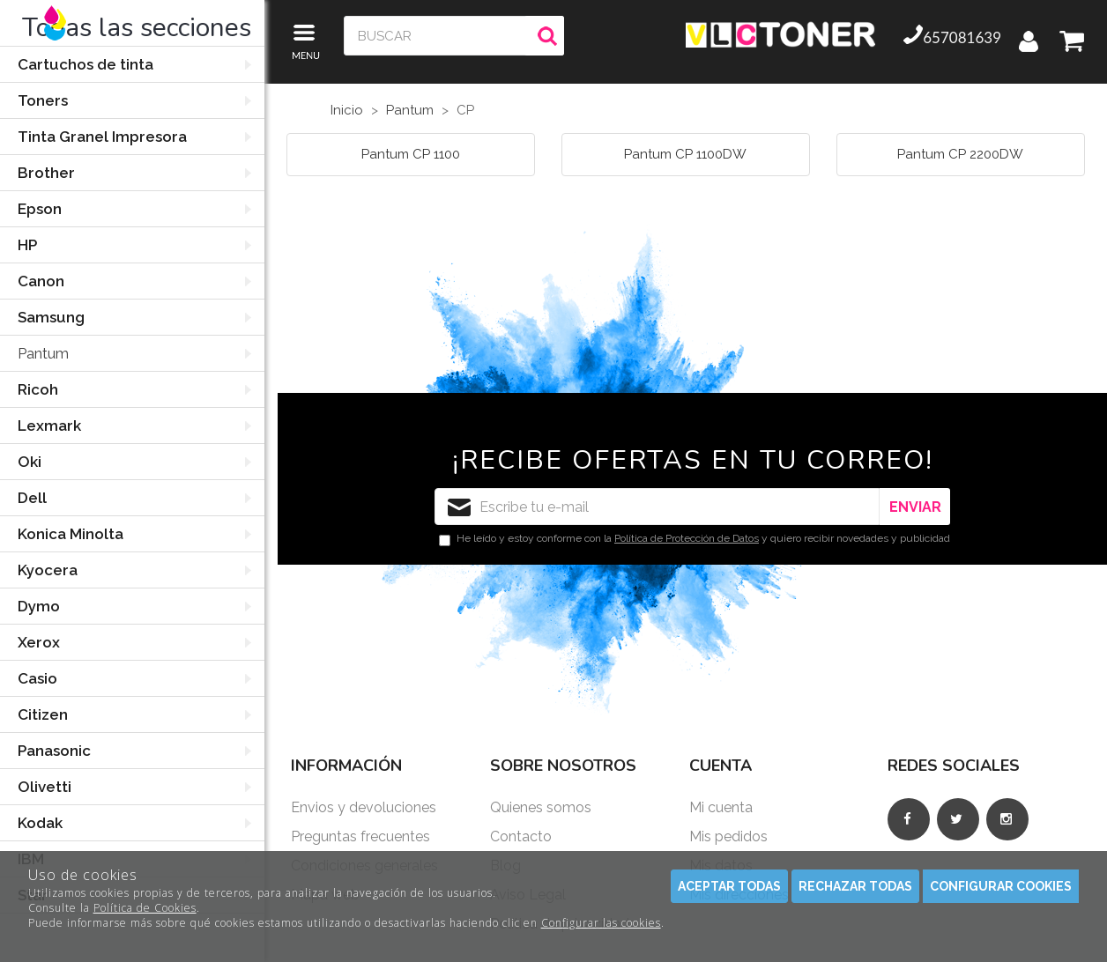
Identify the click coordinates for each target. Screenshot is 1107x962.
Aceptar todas (729, 886)
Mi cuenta (721, 807)
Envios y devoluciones (363, 807)
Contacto (521, 836)
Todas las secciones (136, 28)
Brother (46, 172)
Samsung (51, 317)
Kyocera (48, 570)
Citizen (43, 714)
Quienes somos (540, 807)
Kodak (40, 823)
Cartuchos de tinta (85, 64)
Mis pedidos (728, 836)
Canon (41, 281)
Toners (43, 100)
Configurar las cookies (601, 922)
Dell (32, 498)
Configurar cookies (1001, 886)
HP (27, 245)
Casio (37, 678)
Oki (29, 461)
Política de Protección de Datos (686, 538)
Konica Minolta (70, 534)
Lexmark (49, 425)
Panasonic (54, 750)
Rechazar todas (855, 886)
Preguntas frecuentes (360, 836)
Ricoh (38, 389)
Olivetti (44, 787)
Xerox (39, 642)
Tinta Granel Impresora (102, 136)
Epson (40, 209)
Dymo (39, 606)
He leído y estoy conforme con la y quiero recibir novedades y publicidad (694, 539)
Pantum (43, 353)
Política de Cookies (145, 907)
